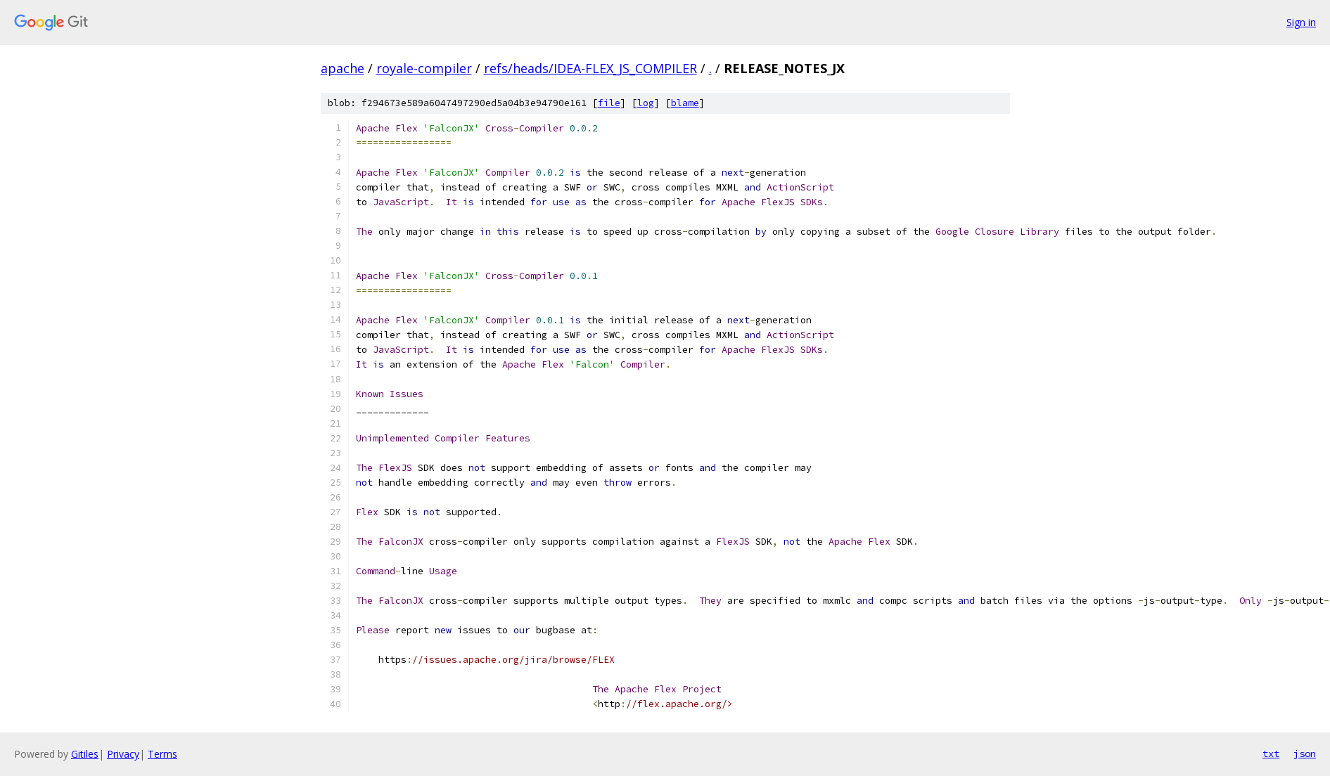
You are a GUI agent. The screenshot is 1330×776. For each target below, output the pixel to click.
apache (342, 68)
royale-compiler (424, 68)
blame (685, 103)
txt (1270, 753)
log (645, 103)
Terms (162, 754)
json (1304, 753)
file (609, 103)
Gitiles (84, 754)
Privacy (123, 754)
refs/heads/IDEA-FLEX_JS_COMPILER (590, 68)
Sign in (1301, 22)
